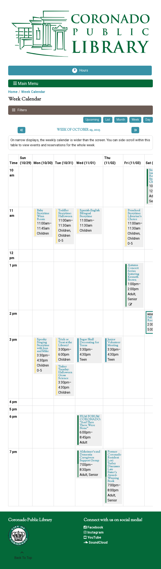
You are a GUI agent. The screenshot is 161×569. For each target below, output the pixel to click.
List (107, 119)
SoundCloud (96, 542)
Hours (85, 70)
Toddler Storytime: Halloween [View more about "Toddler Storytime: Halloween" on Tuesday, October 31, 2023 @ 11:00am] (65, 213)
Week (135, 119)
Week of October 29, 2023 (78, 130)
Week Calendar (33, 92)
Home (13, 92)
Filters (21, 110)
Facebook (93, 527)
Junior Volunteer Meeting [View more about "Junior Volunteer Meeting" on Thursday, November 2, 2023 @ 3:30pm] (114, 342)
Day (148, 119)
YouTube (92, 537)
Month (121, 119)
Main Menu (25, 83)
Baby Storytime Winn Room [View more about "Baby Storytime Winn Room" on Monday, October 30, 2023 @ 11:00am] (43, 215)
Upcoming (92, 119)
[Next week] (135, 130)
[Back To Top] (22, 555)
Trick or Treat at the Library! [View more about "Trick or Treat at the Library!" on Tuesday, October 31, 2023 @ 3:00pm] (65, 342)
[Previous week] (21, 130)
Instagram (94, 532)
